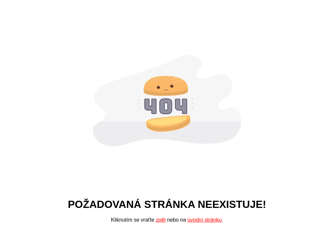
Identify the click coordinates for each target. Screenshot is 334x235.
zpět (161, 220)
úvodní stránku (205, 220)
